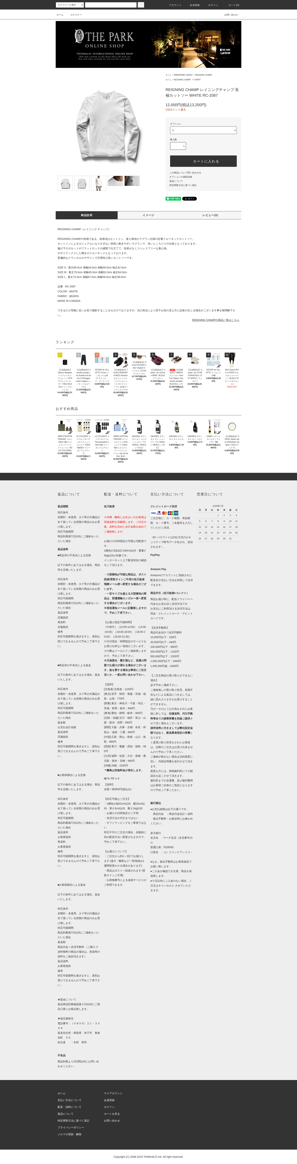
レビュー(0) (210, 215)
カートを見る (112, 1113)
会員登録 (192, 5)
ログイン (211, 5)
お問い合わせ (229, 14)
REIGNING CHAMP (203, 75)
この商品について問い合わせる (185, 172)
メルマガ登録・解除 (69, 1134)
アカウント (173, 5)
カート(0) (231, 5)
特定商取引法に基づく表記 (183, 185)
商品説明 (87, 215)
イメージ (148, 215)
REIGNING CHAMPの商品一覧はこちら (216, 320)
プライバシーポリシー (71, 1127)
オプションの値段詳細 (180, 177)
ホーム (60, 14)
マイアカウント (113, 1093)
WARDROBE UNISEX (183, 75)
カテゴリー (74, 14)
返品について (176, 181)
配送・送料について (69, 1106)
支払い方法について (69, 1100)
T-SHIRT (197, 80)
